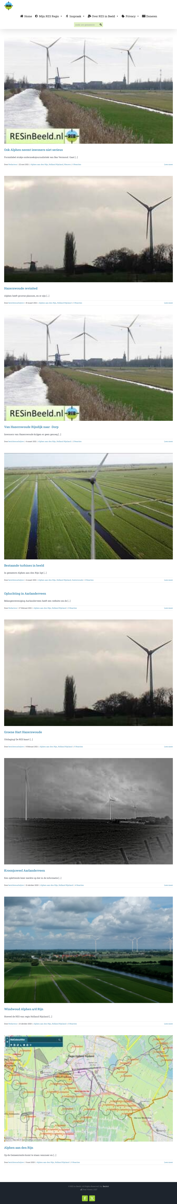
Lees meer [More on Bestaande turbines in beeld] (168, 580)
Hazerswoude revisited (20, 288)
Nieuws (67, 164)
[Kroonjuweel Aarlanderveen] (88, 811)
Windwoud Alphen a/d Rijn (23, 1009)
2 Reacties (77, 441)
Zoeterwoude (77, 580)
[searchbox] (88, 24)
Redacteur (12, 164)
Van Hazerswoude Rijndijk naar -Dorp (31, 427)
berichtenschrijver (16, 303)
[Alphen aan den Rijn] (88, 1088)
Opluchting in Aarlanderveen (25, 593)
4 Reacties (79, 885)
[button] (100, 24)
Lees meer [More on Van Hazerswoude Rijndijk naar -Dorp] (168, 441)
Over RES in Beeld (105, 16)
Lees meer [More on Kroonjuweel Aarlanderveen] (168, 885)
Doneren (151, 16)
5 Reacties (78, 746)
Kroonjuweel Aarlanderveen (24, 870)
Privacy (132, 16)
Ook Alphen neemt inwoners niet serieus (33, 150)
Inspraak (77, 16)
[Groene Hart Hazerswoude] (88, 672)
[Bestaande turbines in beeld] (88, 506)
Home (28, 16)
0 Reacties (76, 164)
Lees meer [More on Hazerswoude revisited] (168, 303)
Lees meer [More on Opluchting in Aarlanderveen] (168, 608)
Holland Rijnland (56, 164)
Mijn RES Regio (51, 16)
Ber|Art (106, 1186)
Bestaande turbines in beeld (24, 565)
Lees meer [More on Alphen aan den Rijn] (168, 1162)
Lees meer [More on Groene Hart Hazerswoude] (168, 746)
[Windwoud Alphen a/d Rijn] (88, 950)
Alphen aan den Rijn (39, 164)
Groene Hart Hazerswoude (23, 732)
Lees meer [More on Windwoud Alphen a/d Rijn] (168, 1023)
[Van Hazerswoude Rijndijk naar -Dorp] (88, 367)
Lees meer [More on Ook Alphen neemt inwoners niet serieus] (168, 164)
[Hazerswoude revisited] (88, 229)
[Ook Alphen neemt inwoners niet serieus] (88, 90)
